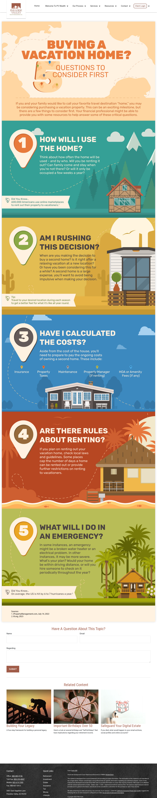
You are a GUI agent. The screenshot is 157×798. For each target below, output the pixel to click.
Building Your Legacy (20, 726)
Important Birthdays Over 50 (73, 726)
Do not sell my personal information (113, 793)
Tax (44, 789)
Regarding (11, 648)
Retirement (47, 776)
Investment (47, 779)
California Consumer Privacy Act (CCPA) (129, 791)
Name (9, 633)
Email (82, 633)
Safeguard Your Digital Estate (121, 726)
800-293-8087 (19, 779)
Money (45, 792)
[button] (36, 5)
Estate (45, 782)
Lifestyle (46, 795)
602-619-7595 (18, 782)
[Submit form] (13, 669)
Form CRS (74, 770)
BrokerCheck (109, 774)
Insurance (47, 786)
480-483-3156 (17, 776)
